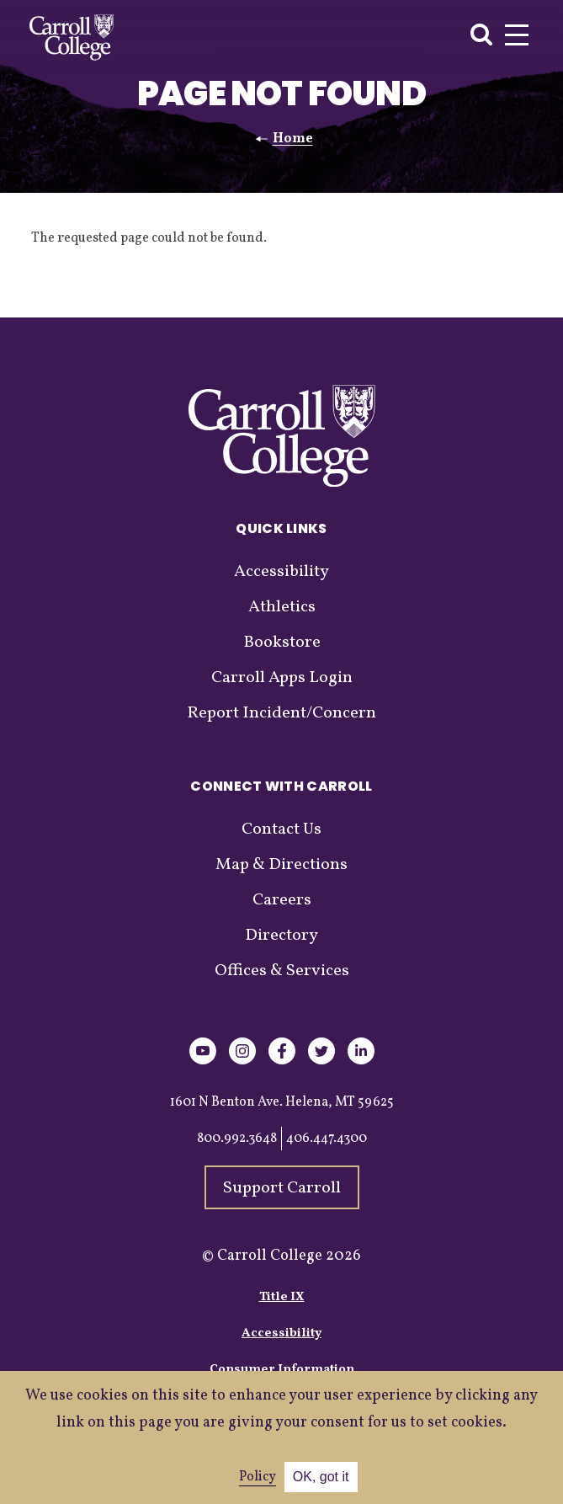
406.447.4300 (326, 1138)
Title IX (282, 1297)
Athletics (282, 607)
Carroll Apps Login (282, 678)
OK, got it (321, 1476)
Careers (281, 900)
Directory (281, 935)
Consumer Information (282, 1370)
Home (293, 139)
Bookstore (282, 642)
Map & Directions (281, 865)
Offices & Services (282, 971)
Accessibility (281, 572)
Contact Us (281, 829)
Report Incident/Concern (281, 713)
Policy (257, 1477)
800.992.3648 (237, 1138)
